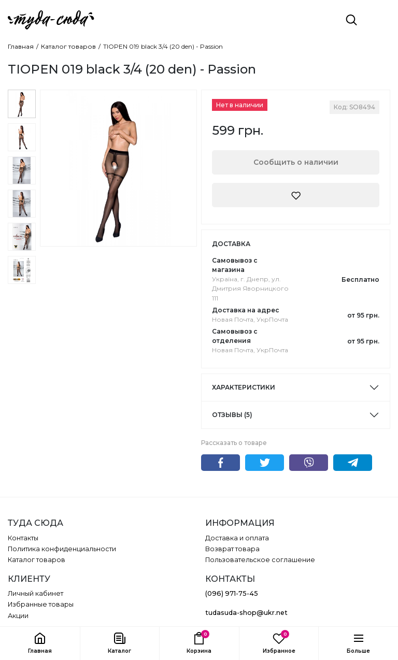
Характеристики (243, 387)
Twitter (264, 462)
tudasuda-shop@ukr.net (246, 612)
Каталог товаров (68, 46)
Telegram (352, 462)
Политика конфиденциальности (62, 549)
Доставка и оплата (237, 538)
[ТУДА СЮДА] (51, 20)
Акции (18, 616)
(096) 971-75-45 (231, 593)
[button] (120, 643)
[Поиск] (351, 19)
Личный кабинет (35, 593)
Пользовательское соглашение (260, 560)
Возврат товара (232, 549)
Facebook (220, 462)
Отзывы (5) (232, 415)
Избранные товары (41, 604)
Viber (308, 462)
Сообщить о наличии (295, 162)
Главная (21, 46)
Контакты (23, 538)
